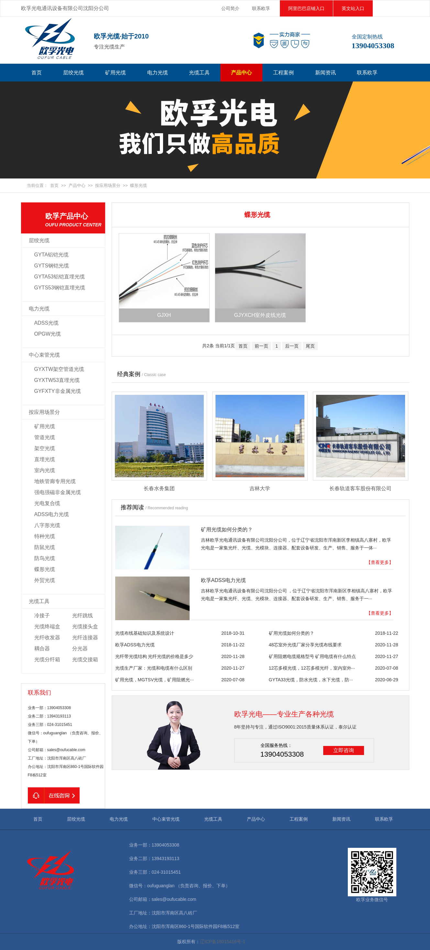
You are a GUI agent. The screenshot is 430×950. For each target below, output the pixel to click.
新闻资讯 (325, 72)
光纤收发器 (47, 637)
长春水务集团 (159, 488)
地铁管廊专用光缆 (55, 481)
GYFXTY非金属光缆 (57, 391)
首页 (36, 72)
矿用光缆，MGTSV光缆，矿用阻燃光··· (154, 679)
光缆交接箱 (85, 659)
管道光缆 (44, 437)
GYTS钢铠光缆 (51, 265)
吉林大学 (259, 488)
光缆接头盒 (85, 626)
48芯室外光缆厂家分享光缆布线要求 (305, 644)
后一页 (292, 346)
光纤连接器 (85, 637)
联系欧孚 (261, 8)
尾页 (310, 346)
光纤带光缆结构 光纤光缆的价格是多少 (154, 656)
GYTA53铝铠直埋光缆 (59, 276)
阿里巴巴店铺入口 (306, 8)
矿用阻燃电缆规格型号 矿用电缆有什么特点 (312, 656)
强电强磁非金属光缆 (57, 492)
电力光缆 (157, 72)
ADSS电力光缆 (51, 514)
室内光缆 (44, 470)
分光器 (80, 648)
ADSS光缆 (46, 323)
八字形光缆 (47, 525)
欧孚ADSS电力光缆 (223, 580)
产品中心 (241, 72)
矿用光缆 (115, 72)
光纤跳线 (82, 615)
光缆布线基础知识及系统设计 (144, 633)
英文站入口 (353, 8)
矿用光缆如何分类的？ (227, 529)
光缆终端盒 (47, 626)
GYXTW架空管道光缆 (59, 369)
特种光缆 (44, 536)
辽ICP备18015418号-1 (222, 941)
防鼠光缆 (44, 547)
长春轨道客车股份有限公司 (360, 488)
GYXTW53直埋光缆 (57, 380)
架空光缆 (44, 448)
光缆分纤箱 (47, 659)
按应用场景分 (107, 185)
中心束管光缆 (44, 355)
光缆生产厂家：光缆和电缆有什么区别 (153, 668)
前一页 (261, 346)
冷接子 (42, 615)
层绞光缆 (73, 72)
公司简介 (230, 8)
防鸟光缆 (44, 558)
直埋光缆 (44, 459)
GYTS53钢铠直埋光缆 (59, 287)
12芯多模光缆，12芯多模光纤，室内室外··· (312, 668)
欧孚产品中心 (75, 220)
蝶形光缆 (138, 185)
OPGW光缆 (47, 334)
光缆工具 (199, 72)
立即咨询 (343, 750)
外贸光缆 (44, 580)
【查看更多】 (379, 562)
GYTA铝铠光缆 (51, 254)
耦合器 (42, 648)
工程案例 (283, 72)
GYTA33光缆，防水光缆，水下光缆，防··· (311, 679)
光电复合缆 (47, 503)
